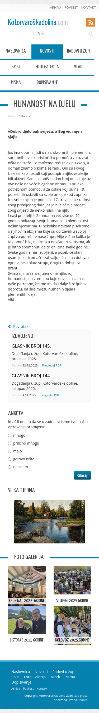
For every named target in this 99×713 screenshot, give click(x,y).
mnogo (19, 435)
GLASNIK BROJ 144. (31, 376)
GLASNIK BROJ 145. (31, 346)
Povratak (20, 326)
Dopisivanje (47, 83)
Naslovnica (16, 52)
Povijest (71, 7)
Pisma (16, 83)
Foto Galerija (47, 67)
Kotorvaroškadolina (38, 23)
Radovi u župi (78, 52)
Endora (83, 700)
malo (17, 451)
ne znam (20, 466)
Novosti (47, 52)
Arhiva (55, 7)
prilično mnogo (26, 443)
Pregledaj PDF (51, 365)
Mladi (78, 67)
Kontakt (88, 7)
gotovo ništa (23, 458)
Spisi (16, 67)
